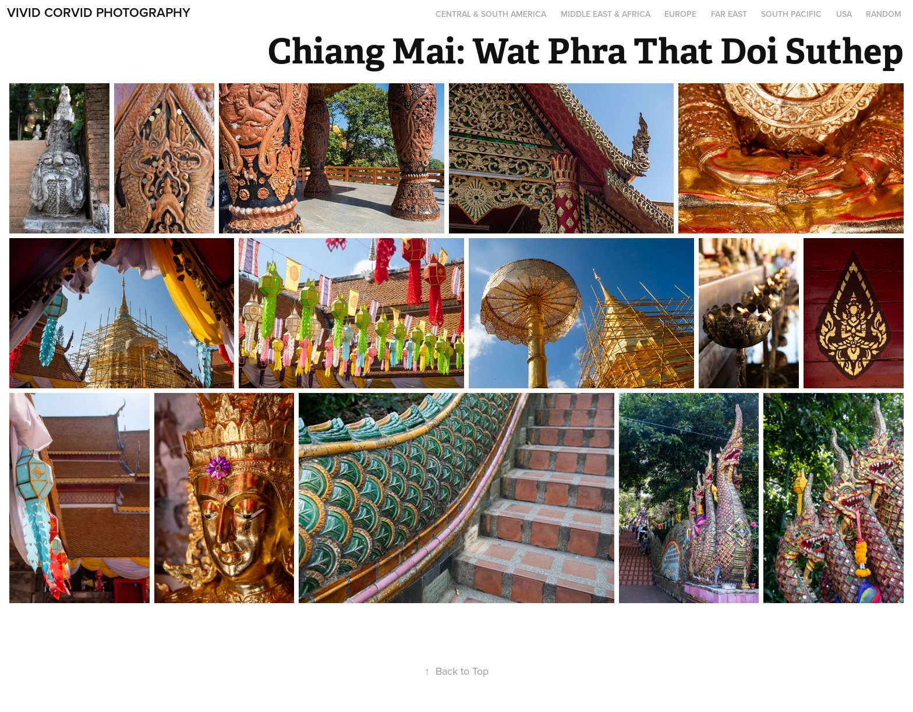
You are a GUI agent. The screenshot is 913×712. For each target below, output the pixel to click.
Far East (729, 14)
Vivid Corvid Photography (98, 12)
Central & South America (491, 14)
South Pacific (791, 14)
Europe (680, 14)
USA (844, 14)
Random (883, 14)
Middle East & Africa (605, 14)
